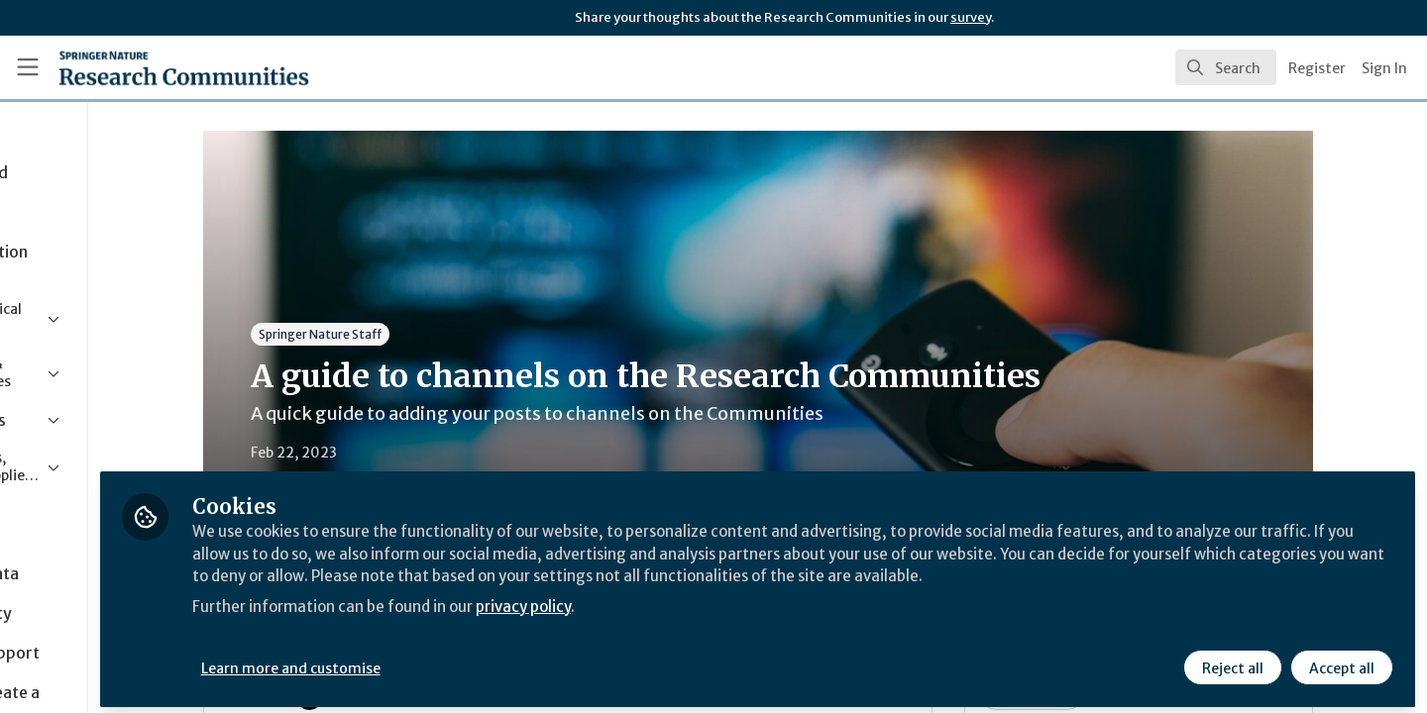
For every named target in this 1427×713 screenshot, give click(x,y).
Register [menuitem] (1317, 68)
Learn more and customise (457, 660)
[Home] (157, 67)
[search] (1225, 67)
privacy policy (706, 622)
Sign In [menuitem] (1384, 68)
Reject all (1231, 660)
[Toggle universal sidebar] (27, 67)
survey (970, 17)
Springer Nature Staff (402, 334)
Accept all (1339, 660)
